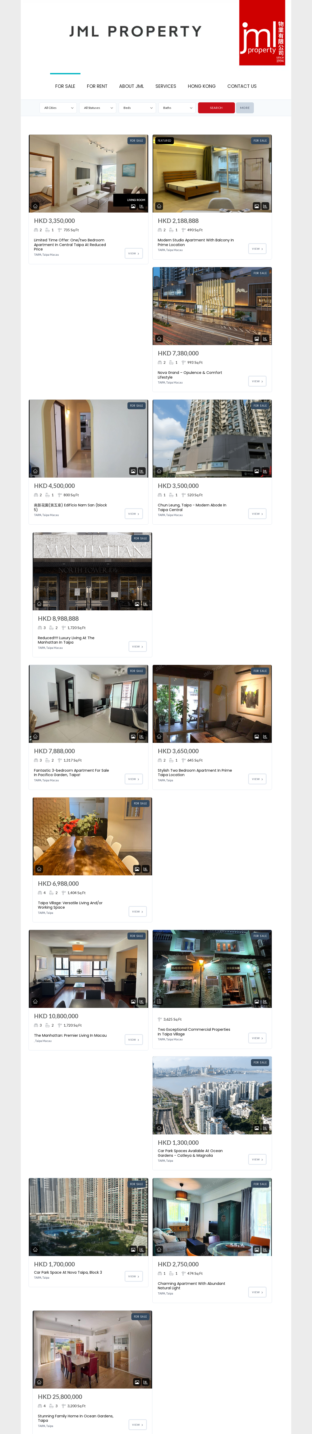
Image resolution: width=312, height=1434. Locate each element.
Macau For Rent (238, 1415)
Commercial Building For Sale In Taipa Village (143, 912)
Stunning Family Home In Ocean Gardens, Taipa (229, 782)
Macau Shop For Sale (145, 1415)
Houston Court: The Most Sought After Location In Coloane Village (80, 1415)
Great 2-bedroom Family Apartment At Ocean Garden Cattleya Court (230, 914)
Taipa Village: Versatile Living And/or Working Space (227, 519)
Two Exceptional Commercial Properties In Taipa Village (144, 648)
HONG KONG (202, 86)
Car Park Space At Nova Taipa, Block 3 (55, 771)
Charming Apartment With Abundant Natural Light (145, 782)
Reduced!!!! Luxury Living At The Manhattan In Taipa (231, 382)
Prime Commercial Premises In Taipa (51, 1308)
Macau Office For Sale (180, 1415)
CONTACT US (242, 86)
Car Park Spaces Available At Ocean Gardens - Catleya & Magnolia (230, 643)
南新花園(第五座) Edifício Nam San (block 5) (55, 382)
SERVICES (165, 86)
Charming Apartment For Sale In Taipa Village (57, 1047)
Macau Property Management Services (118, 1422)
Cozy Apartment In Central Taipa (231, 1177)
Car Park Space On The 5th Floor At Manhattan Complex (58, 1168)
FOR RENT (97, 86)
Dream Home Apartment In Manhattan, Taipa (143, 1177)
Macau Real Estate (267, 1415)
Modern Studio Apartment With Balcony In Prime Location (144, 244)
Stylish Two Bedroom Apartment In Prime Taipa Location (144, 519)
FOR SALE (65, 86)
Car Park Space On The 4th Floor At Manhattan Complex (228, 1038)
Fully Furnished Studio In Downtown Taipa (55, 912)
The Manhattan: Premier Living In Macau (56, 652)
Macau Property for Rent (206, 1422)
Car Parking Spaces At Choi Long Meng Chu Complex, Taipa (145, 1038)
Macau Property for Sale (167, 1422)
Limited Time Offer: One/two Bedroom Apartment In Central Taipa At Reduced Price (55, 246)
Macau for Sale (211, 1415)
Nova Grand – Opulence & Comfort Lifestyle (231, 242)
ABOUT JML (131, 86)
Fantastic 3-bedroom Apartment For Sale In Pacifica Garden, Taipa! (55, 519)
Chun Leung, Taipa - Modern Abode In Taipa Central (141, 384)
